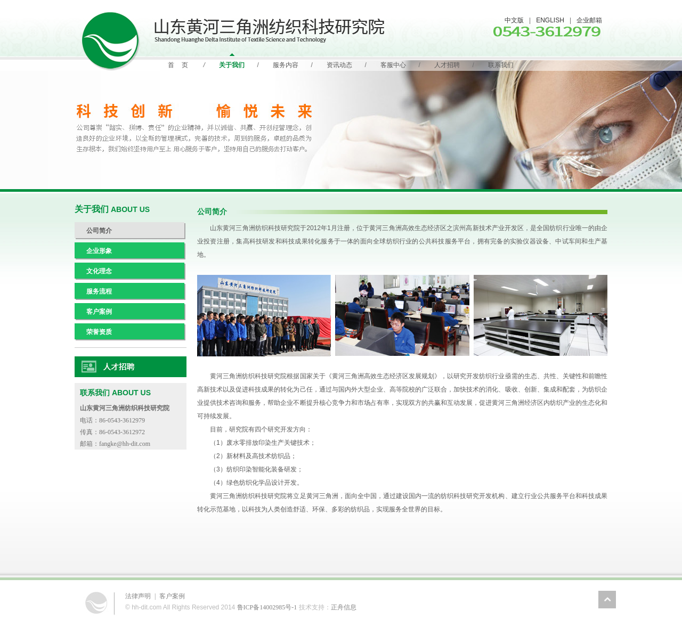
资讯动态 (339, 65)
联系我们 (501, 65)
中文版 (514, 20)
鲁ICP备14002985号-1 (267, 607)
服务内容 (285, 65)
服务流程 (99, 291)
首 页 (178, 65)
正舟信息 (343, 607)
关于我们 (232, 65)
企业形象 (99, 251)
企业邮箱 (589, 20)
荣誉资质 (99, 332)
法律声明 (138, 596)
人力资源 (130, 367)
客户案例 (99, 311)
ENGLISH (550, 20)
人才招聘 (447, 65)
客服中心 (393, 65)
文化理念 (99, 271)
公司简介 (99, 230)
